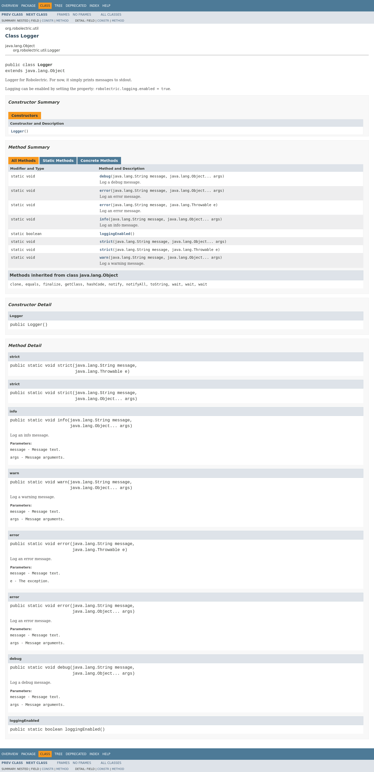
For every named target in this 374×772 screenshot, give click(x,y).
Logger (17, 131)
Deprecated (76, 6)
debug (105, 176)
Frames (63, 14)
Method (62, 20)
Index (94, 6)
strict (106, 241)
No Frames (82, 14)
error (105, 190)
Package (28, 6)
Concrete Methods (99, 161)
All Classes (111, 14)
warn (104, 257)
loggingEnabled (115, 234)
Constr (48, 20)
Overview (10, 6)
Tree (59, 6)
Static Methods (58, 161)
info (104, 219)
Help (106, 6)
